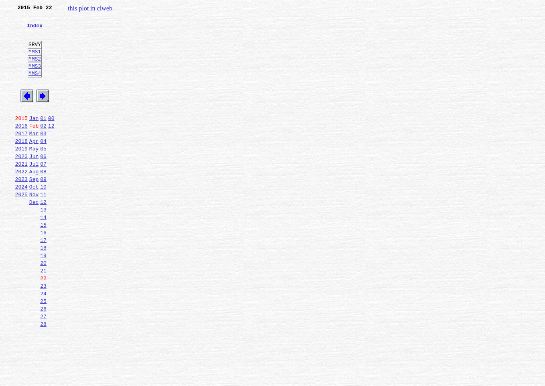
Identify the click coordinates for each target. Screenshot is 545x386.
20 (43, 305)
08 (43, 199)
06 (43, 181)
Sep (34, 207)
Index (35, 30)
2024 (21, 216)
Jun (34, 181)
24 (43, 340)
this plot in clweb (90, 8)
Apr (34, 163)
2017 (21, 154)
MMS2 (34, 69)
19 (43, 296)
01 (43, 137)
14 (43, 252)
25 (43, 349)
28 (43, 375)
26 (43, 358)
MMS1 (34, 61)
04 (43, 163)
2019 (21, 172)
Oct (34, 216)
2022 (21, 199)
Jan (34, 137)
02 (43, 146)
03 (43, 154)
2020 (21, 181)
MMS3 (34, 77)
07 (43, 190)
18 (43, 287)
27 (43, 366)
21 (43, 313)
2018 (21, 163)
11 (43, 225)
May (34, 172)
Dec (34, 234)
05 (43, 172)
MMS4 (34, 86)
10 (43, 216)
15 (43, 260)
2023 (21, 207)
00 (51, 137)
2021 (21, 190)
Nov (34, 225)
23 (43, 331)
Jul (34, 190)
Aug (34, 199)
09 (43, 207)
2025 (21, 225)
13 (43, 243)
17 (43, 278)
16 (43, 269)
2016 (21, 146)
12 (51, 146)
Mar (34, 154)
